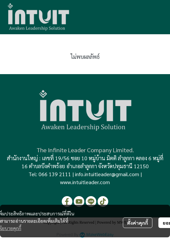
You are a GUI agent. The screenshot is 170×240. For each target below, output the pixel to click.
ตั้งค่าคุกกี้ (137, 223)
